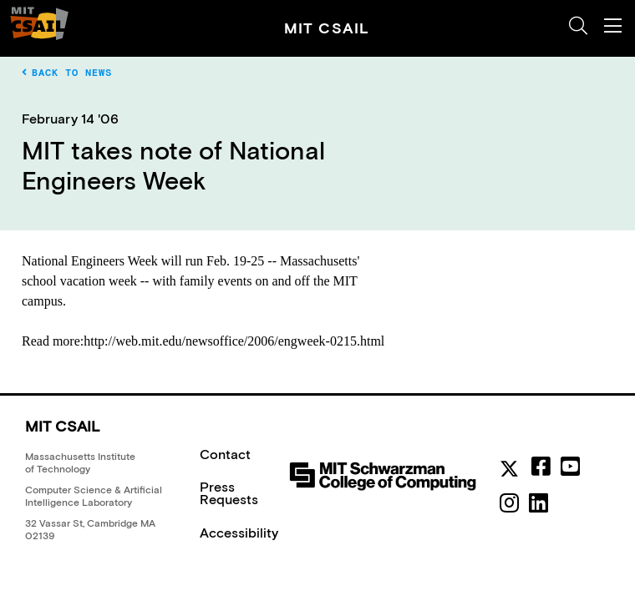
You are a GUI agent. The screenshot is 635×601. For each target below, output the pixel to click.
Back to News (67, 72)
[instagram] (509, 503)
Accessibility (239, 532)
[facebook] (541, 466)
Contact (225, 454)
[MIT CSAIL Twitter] (512, 470)
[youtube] (570, 466)
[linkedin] (538, 503)
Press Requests (229, 493)
